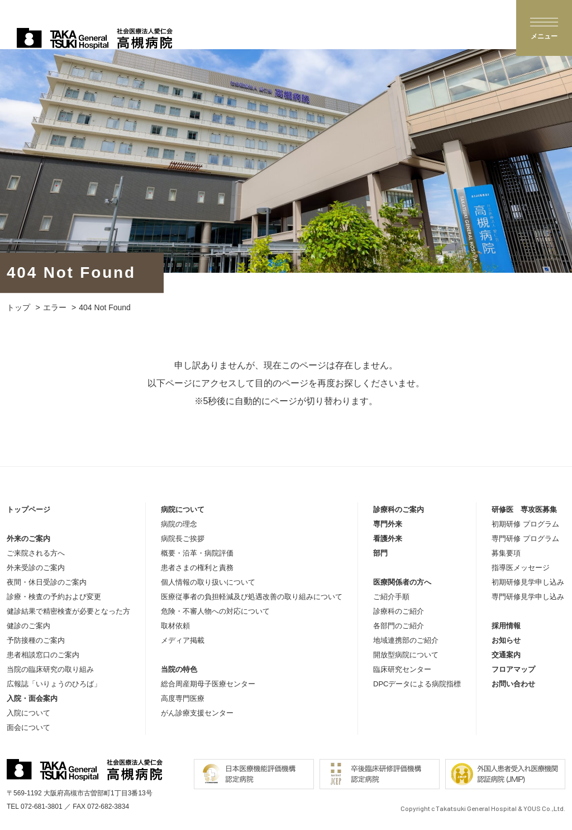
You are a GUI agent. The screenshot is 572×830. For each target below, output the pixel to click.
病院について (182, 509)
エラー (54, 307)
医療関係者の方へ (402, 582)
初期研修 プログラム (525, 524)
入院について (28, 713)
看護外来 (387, 538)
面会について (28, 727)
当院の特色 (179, 669)
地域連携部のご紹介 (405, 640)
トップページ (28, 509)
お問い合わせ (513, 684)
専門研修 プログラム (525, 538)
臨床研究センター (402, 669)
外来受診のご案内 (36, 567)
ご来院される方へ (36, 553)
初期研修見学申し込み (528, 582)
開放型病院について (405, 655)
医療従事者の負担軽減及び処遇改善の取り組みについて (251, 596)
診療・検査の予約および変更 (54, 596)
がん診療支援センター (197, 713)
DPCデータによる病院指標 (417, 684)
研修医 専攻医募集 (524, 509)
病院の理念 (179, 524)
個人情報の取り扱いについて (208, 582)
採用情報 (506, 626)
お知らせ (506, 640)
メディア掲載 (182, 640)
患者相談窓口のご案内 (43, 655)
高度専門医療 (182, 698)
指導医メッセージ (521, 567)
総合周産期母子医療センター (208, 684)
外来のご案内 (28, 538)
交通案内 (506, 655)
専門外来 (387, 524)
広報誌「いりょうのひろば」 (54, 684)
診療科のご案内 (398, 509)
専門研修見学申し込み (528, 596)
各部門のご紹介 (398, 626)
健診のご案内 (28, 626)
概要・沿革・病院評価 (197, 553)
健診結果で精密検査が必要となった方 (68, 611)
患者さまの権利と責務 (197, 567)
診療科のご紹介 (398, 611)
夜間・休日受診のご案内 (47, 582)
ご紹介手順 (391, 596)
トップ (18, 307)
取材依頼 (175, 626)
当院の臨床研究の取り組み (50, 669)
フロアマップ (513, 669)
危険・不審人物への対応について (215, 611)
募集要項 (506, 553)
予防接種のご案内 (36, 640)
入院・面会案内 (32, 698)
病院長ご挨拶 (182, 538)
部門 (380, 553)
